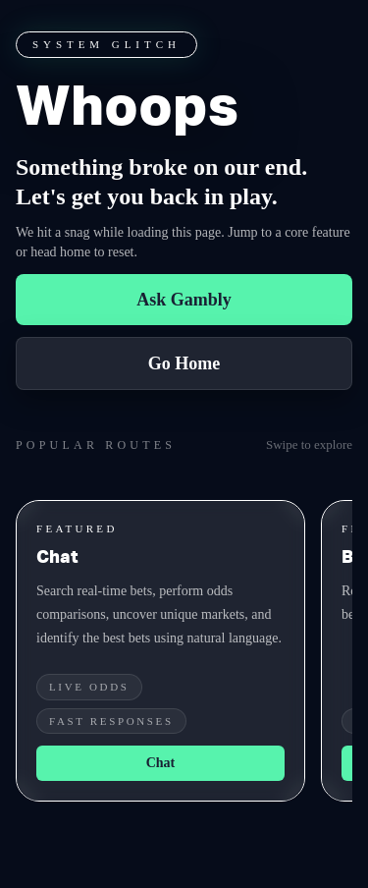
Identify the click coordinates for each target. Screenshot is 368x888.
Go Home (184, 363)
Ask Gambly (184, 299)
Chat (161, 762)
